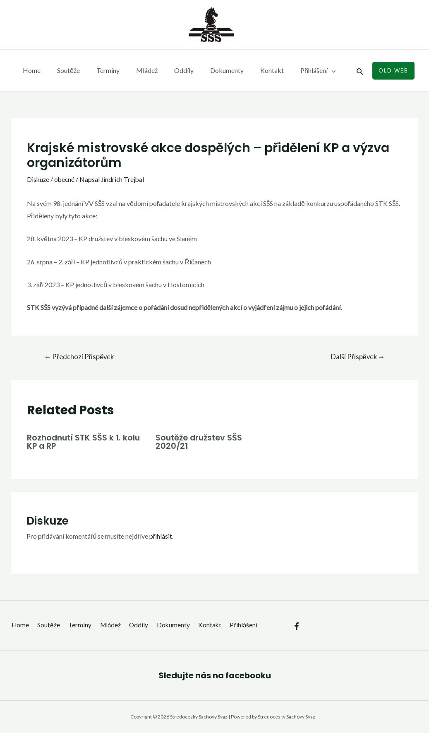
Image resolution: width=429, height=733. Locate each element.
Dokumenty (208, 70)
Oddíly (169, 70)
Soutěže (63, 70)
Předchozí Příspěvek (79, 357)
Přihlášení (293, 70)
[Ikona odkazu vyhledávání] (360, 70)
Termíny (99, 70)
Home (30, 70)
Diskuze (38, 179)
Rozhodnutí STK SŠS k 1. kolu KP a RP (85, 442)
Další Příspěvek (356, 357)
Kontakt (250, 70)
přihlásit (160, 536)
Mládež (135, 70)
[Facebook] (296, 620)
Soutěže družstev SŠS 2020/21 (201, 442)
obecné (65, 179)
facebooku (248, 675)
